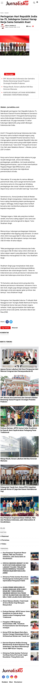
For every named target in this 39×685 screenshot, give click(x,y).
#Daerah (15, 328)
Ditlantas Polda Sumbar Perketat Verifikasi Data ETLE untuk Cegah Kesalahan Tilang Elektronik (15, 655)
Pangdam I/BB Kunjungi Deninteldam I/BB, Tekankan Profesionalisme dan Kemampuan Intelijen (15, 625)
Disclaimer (18, 682)
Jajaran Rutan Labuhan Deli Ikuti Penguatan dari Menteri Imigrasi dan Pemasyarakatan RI (19, 370)
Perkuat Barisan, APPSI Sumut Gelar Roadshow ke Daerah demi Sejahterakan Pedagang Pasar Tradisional (18, 430)
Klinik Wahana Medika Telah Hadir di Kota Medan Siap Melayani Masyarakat (15, 603)
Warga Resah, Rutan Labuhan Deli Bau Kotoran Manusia (18, 460)
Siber (11, 682)
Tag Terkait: (5, 328)
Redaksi (5, 682)
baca (28, 26)
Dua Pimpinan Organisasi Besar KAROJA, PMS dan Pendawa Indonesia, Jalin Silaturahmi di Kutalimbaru (18, 520)
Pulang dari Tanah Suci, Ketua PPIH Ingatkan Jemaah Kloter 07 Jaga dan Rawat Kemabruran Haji (18, 489)
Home (2, 13)
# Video (3, 544)
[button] (37, 1)
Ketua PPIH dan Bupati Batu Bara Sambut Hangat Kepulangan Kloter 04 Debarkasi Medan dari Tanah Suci (16, 634)
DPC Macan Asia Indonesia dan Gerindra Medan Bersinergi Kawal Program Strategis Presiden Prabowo (19, 81)
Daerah (6, 13)
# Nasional (4, 536)
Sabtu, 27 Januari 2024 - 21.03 (12, 27)
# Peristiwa (4, 540)
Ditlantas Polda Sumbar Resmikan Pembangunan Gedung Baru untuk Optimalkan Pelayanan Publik (15, 579)
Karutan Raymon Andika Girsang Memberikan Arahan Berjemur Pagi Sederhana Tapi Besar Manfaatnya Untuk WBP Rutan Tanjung (16, 646)
